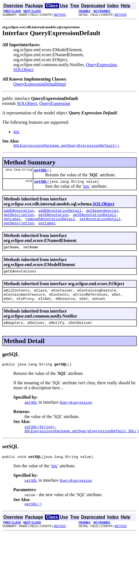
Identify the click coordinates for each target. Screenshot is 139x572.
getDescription (19, 218)
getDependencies (102, 213)
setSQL (40, 183)
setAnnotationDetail (99, 223)
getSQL (40, 171)
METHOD (60, 14)
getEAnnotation (53, 218)
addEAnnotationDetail (60, 213)
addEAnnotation (19, 213)
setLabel (46, 228)
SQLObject (23, 69)
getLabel (12, 223)
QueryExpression (101, 64)
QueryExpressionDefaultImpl (39, 84)
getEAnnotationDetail (94, 218)
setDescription (19, 228)
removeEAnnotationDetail (50, 223)
